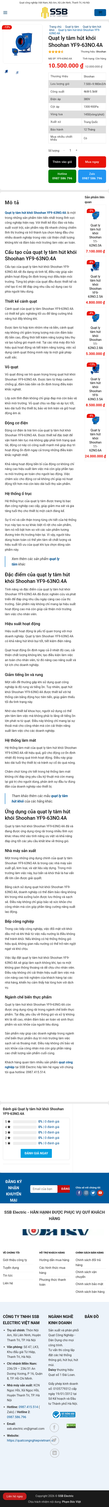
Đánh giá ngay (36, 1153)
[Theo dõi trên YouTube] (100, 1193)
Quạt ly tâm (72, 26)
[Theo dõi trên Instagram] (86, 1193)
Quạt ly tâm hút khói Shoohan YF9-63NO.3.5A (95, 389)
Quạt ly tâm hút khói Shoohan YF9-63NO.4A (35, 213)
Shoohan (101, 51)
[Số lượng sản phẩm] (70, 150)
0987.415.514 (28, 1407)
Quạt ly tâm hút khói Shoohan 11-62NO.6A (95, 440)
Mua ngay (92, 162)
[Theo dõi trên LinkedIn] (54, 1453)
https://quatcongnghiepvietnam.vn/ (31, 1440)
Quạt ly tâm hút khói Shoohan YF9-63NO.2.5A (95, 286)
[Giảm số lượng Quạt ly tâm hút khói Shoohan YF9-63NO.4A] (64, 150)
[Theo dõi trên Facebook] (79, 1193)
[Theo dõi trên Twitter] (93, 1193)
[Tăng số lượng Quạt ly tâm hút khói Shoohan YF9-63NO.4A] (76, 150)
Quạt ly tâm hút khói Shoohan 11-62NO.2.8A (95, 338)
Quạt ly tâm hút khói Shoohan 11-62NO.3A (95, 235)
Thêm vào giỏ (62, 162)
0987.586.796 (16, 1417)
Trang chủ (55, 26)
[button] (5, 12)
